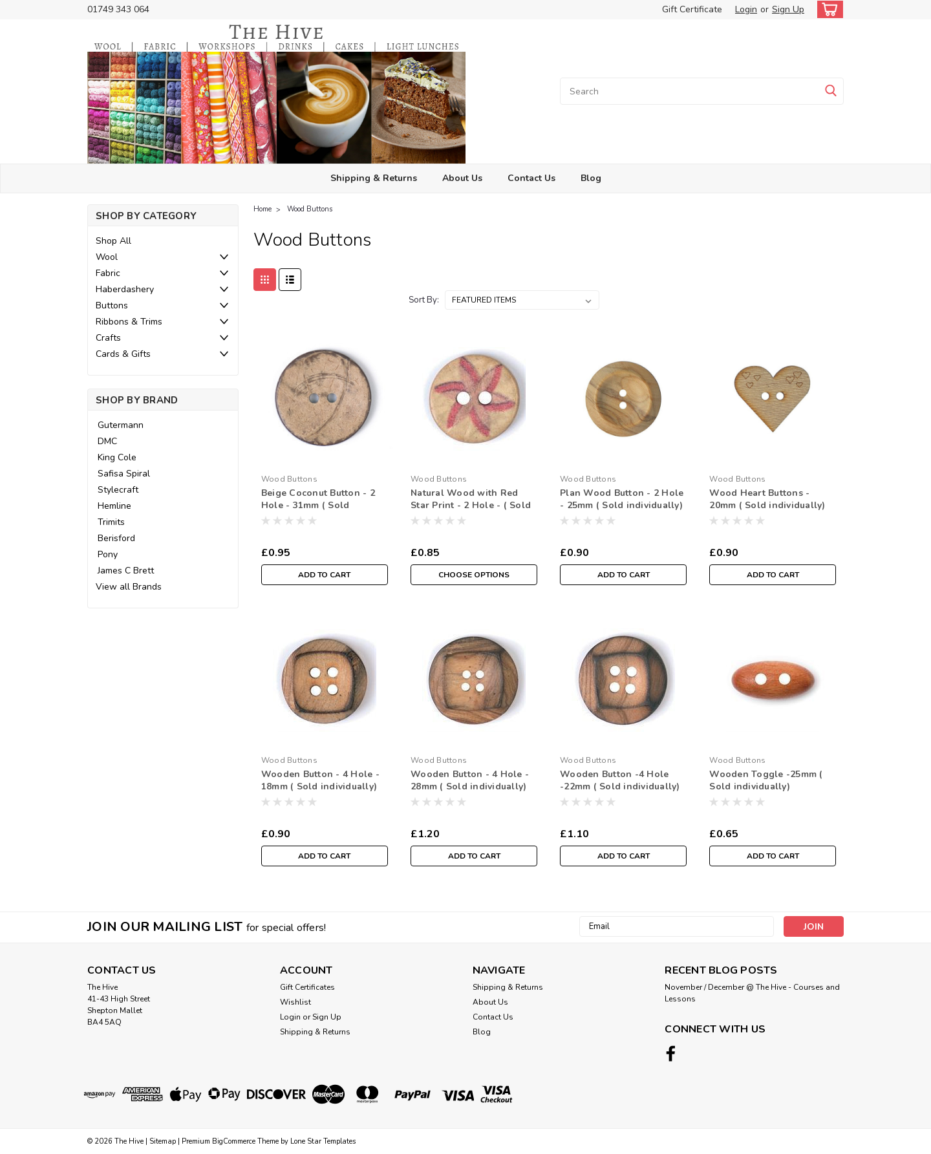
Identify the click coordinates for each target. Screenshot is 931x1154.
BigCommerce (233, 1141)
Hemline (114, 506)
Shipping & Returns (373, 178)
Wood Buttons (309, 209)
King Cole (117, 457)
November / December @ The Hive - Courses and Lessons (752, 993)
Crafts (108, 338)
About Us (462, 178)
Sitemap (162, 1141)
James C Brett (126, 570)
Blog (591, 178)
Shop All (113, 241)
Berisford (116, 538)
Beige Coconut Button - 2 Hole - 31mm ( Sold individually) (318, 505)
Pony (108, 554)
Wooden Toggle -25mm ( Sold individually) (765, 780)
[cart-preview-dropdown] (827, 9)
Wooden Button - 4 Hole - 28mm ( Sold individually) (470, 780)
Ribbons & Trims (129, 321)
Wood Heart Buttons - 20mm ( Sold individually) (767, 499)
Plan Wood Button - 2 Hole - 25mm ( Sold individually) (621, 499)
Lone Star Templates (323, 1141)
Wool (107, 257)
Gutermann (121, 425)
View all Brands (129, 587)
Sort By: (424, 300)
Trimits (111, 522)
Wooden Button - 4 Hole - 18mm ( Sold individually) (320, 780)
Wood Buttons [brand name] (289, 479)
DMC (107, 441)
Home (262, 209)
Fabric (108, 273)
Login (746, 9)
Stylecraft (118, 490)
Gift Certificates (307, 987)
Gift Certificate (692, 9)
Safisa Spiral (124, 473)
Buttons (112, 305)
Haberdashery (125, 289)
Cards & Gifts (123, 354)
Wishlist (295, 1002)
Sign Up (788, 9)
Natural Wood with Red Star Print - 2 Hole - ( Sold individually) (471, 505)
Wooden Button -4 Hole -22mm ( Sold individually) (620, 780)
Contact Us (531, 178)
